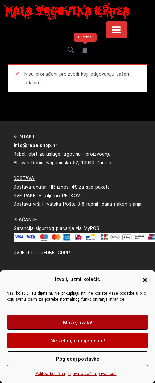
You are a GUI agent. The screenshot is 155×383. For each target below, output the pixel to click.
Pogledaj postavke (77, 359)
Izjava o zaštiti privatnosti (92, 373)
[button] (145, 279)
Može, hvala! (77, 323)
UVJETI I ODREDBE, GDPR (42, 253)
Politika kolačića (50, 373)
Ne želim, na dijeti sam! (77, 341)
